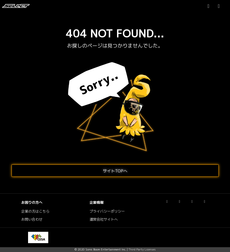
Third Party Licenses (142, 249)
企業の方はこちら (35, 211)
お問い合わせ (31, 219)
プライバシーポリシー (107, 211)
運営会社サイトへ (103, 219)
